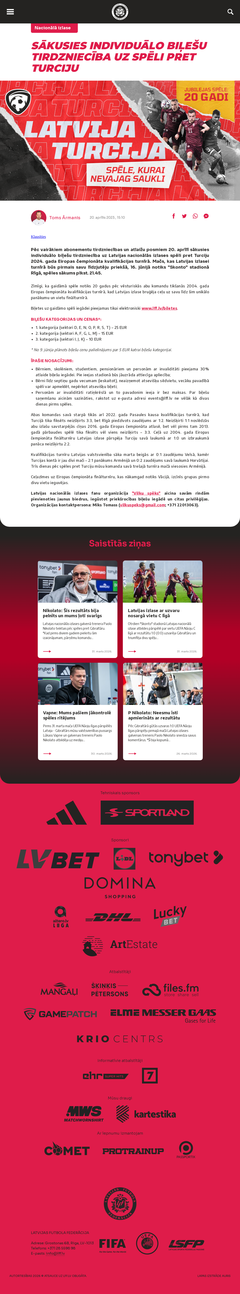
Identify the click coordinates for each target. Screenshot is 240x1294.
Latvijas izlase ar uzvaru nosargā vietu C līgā (154, 613)
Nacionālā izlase (53, 27)
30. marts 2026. (77, 753)
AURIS (226, 1276)
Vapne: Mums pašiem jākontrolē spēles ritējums (77, 715)
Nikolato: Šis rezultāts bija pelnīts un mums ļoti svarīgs (72, 613)
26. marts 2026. (163, 753)
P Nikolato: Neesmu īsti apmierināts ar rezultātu (154, 715)
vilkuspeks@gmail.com (142, 505)
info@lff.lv (55, 1253)
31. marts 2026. (77, 651)
